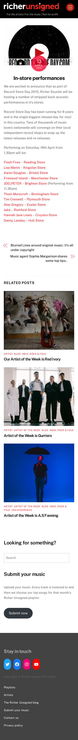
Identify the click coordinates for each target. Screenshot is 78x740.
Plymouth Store (38, 199)
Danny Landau (14, 220)
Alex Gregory (13, 205)
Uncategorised (22, 510)
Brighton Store (36, 183)
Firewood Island (16, 178)
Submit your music (16, 710)
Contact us (11, 717)
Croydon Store (46, 215)
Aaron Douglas (15, 173)
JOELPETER (12, 183)
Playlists (9, 687)
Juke (7, 210)
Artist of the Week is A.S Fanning (31, 515)
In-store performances (39, 78)
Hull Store (36, 220)
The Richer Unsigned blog (21, 702)
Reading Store (34, 162)
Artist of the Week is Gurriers (28, 435)
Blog (17, 353)
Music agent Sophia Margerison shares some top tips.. (38, 258)
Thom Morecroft (16, 194)
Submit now (18, 613)
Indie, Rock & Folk (34, 353)
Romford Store (25, 210)
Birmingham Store (44, 194)
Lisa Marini (12, 168)
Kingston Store (34, 168)
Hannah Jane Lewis (18, 215)
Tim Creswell (14, 199)
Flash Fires (12, 162)
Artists (8, 695)
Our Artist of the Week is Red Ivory (32, 359)
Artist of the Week (27, 430)
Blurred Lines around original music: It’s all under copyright (42, 247)
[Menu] (70, 7)
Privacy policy (13, 725)
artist (8, 353)
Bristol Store (38, 173)
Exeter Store (36, 205)
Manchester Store (44, 178)
